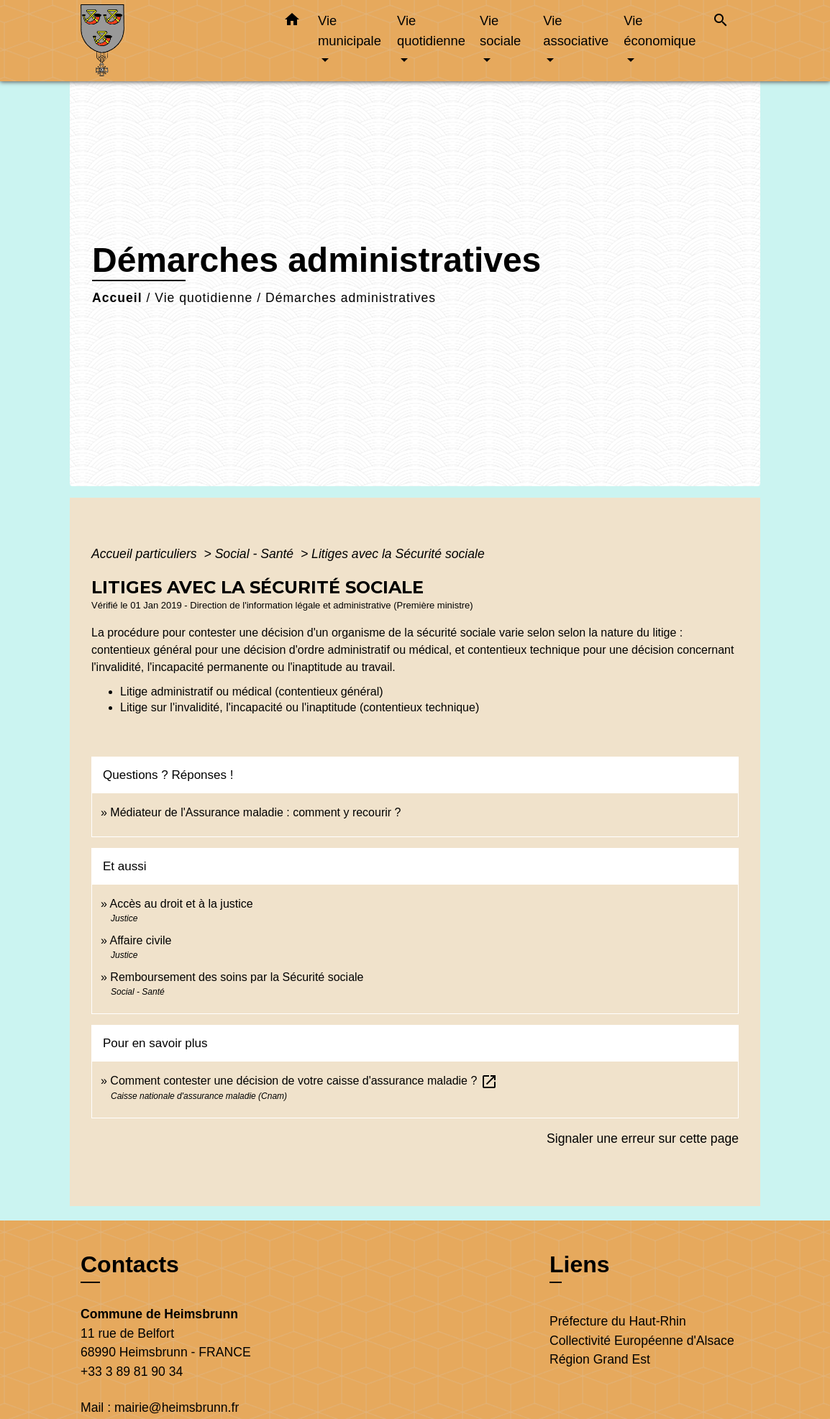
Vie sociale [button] (500, 30)
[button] (292, 22)
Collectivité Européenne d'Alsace (641, 1340)
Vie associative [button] (575, 30)
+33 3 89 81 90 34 (132, 1371)
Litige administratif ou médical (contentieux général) (251, 691)
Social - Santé (256, 554)
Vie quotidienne (203, 298)
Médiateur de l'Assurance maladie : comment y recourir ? (255, 812)
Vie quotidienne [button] (431, 30)
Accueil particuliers (146, 554)
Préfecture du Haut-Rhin (617, 1321)
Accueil (117, 298)
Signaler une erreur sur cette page (643, 1138)
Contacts (130, 1264)
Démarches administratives (350, 298)
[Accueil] (170, 41)
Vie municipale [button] (349, 30)
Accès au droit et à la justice (180, 904)
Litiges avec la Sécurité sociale (398, 554)
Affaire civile (140, 940)
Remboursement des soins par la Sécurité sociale (236, 977)
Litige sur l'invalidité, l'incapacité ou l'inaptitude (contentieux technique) (299, 707)
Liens (579, 1264)
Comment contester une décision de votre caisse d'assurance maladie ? (303, 1080)
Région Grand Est (599, 1359)
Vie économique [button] (660, 30)
